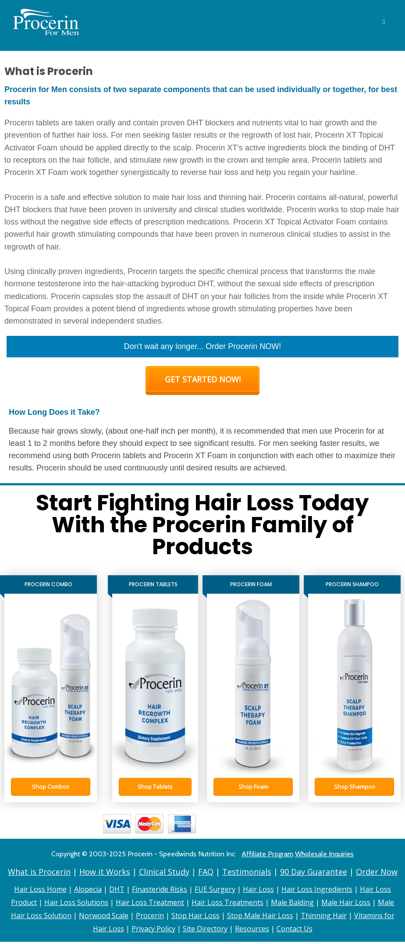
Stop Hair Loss (195, 915)
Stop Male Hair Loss (260, 915)
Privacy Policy (153, 928)
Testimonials (246, 871)
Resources (252, 928)
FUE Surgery (215, 889)
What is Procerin (39, 871)
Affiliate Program (267, 854)
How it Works (104, 871)
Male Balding (292, 902)
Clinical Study (164, 871)
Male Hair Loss (345, 902)
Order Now (377, 871)
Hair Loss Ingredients (316, 889)
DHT (116, 889)
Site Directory (205, 928)
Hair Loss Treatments (227, 902)
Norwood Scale (103, 915)
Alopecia (88, 889)
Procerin (150, 915)
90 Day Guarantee (313, 871)
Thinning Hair (324, 915)
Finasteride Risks (159, 889)
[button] (50, 787)
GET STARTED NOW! (203, 379)
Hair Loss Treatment (150, 902)
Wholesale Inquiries (324, 854)
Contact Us (295, 928)
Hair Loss (258, 889)
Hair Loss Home (40, 889)
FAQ (205, 871)
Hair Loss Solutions (76, 902)
